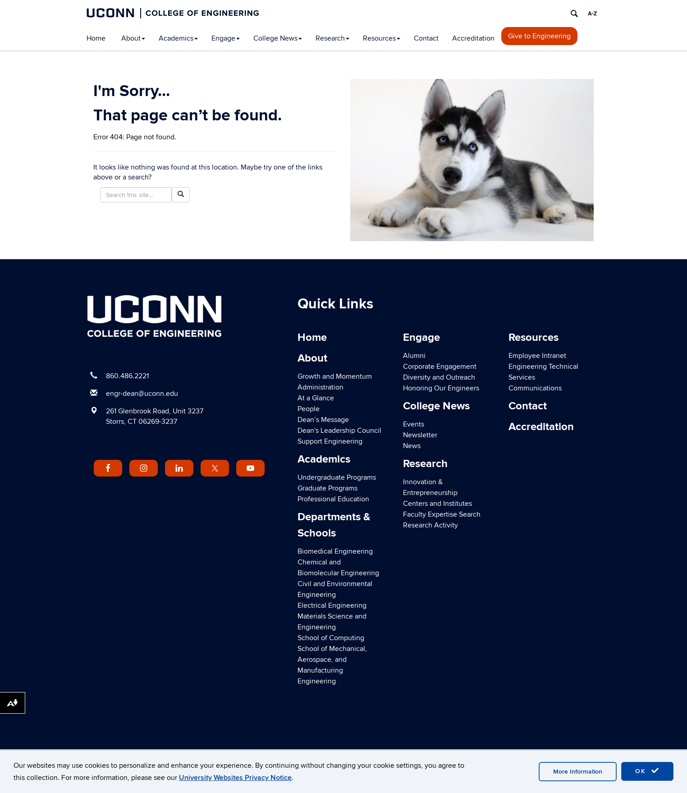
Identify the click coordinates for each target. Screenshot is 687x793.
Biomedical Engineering (335, 551)
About (133, 38)
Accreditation (473, 38)
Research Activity (430, 525)
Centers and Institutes (437, 503)
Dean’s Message (323, 419)
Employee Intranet (537, 355)
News (412, 445)
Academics (178, 38)
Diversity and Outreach (439, 377)
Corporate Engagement (439, 366)
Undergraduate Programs (337, 477)
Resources (381, 38)
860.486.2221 (127, 375)
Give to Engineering (539, 36)
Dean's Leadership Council (339, 430)
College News (277, 38)
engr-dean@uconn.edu (142, 393)
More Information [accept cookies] (577, 771)
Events (413, 424)
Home (96, 38)
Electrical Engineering (332, 605)
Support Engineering (330, 441)
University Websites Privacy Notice (235, 777)
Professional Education (333, 499)
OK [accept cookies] (647, 771)
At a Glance (316, 398)
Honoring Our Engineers (441, 388)
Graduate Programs (327, 488)
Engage (225, 38)
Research (332, 38)
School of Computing (331, 637)
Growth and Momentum (335, 376)
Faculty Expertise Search (442, 514)
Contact (426, 38)
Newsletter (420, 435)
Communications (535, 388)
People (309, 408)
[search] (574, 13)
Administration (321, 387)
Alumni (414, 355)
